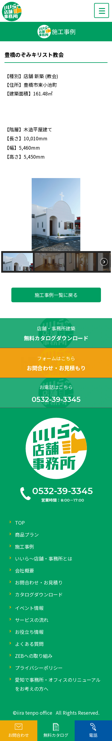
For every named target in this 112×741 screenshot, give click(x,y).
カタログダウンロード (39, 594)
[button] (18, 262)
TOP (20, 522)
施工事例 (24, 546)
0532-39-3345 (62, 490)
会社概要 (24, 570)
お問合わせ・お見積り (39, 582)
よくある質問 (29, 643)
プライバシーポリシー (39, 667)
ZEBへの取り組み (34, 655)
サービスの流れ (31, 619)
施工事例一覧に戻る (56, 294)
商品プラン (27, 534)
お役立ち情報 (29, 631)
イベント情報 (29, 607)
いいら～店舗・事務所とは (43, 558)
